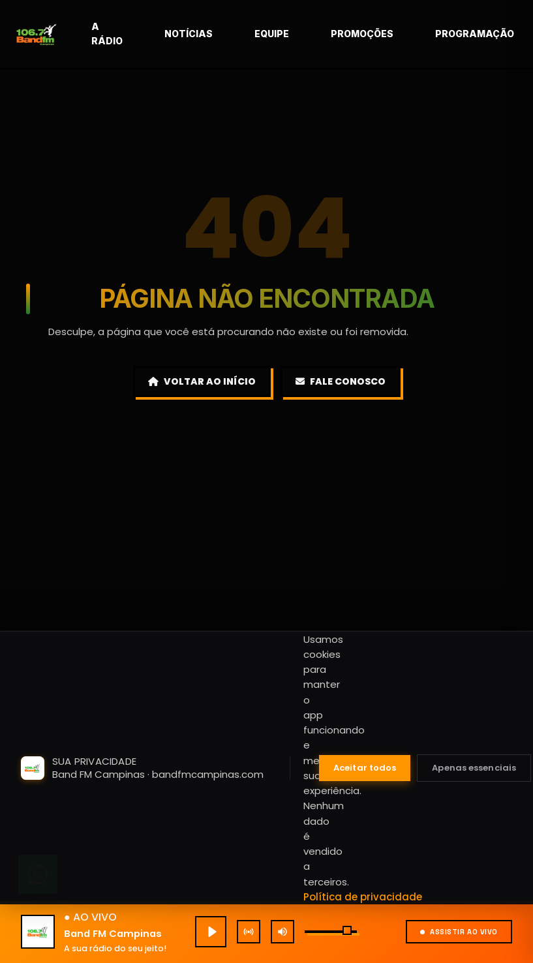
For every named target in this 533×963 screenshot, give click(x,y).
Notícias (218, 33)
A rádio (137, 33)
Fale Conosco (341, 381)
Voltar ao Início (202, 381)
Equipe (301, 33)
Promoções (392, 33)
